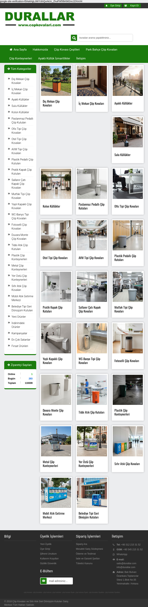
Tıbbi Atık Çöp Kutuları (20, 247)
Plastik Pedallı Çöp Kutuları (22, 161)
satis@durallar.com (126, 563)
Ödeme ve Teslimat (86, 553)
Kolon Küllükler (20, 112)
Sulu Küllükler (20, 105)
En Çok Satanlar (21, 339)
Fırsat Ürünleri (20, 346)
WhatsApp (122, 554)
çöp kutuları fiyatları (112, 592)
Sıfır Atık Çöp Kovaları (19, 288)
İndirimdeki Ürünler (18, 325)
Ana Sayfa (18, 49)
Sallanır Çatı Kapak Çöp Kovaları (19, 183)
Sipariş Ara (81, 544)
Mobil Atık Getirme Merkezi (22, 298)
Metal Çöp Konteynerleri (19, 267)
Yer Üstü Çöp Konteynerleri (19, 277)
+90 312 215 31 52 (130, 544)
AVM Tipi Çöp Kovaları (20, 151)
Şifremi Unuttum (48, 553)
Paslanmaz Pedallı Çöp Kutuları (22, 120)
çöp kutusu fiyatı (82, 592)
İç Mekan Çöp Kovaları (20, 91)
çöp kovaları (37, 592)
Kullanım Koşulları (49, 558)
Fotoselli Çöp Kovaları (19, 226)
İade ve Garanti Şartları (88, 558)
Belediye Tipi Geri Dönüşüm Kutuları (22, 308)
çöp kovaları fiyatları (96, 592)
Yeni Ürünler (19, 316)
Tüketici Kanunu (84, 563)
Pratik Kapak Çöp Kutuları (22, 171)
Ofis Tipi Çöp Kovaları (19, 130)
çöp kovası (28, 592)
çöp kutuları (56, 592)
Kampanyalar (19, 333)
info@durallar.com (126, 567)
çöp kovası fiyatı (68, 592)
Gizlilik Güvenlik (48, 563)
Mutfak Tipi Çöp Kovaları (21, 195)
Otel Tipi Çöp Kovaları (19, 141)
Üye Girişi (45, 549)
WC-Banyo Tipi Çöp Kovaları (20, 216)
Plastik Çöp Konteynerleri (19, 257)
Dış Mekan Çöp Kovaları (20, 81)
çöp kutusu (47, 592)
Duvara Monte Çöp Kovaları (20, 236)
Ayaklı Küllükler (20, 99)
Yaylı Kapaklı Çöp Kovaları (22, 206)
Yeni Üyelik (45, 544)
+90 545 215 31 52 (133, 549)
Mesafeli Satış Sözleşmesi (89, 549)
